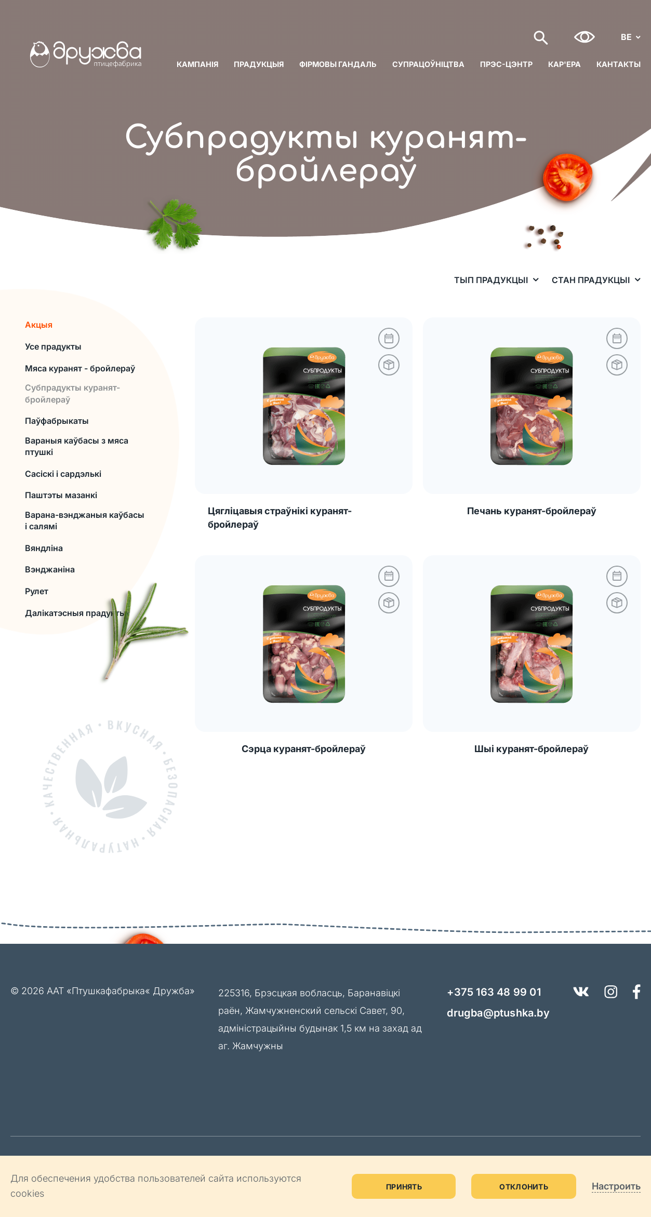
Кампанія (197, 64)
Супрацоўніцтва (428, 64)
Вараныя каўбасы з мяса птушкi (76, 446)
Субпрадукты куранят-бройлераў (72, 393)
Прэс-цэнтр (506, 64)
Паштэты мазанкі (61, 495)
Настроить (616, 1186)
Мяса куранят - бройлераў (80, 368)
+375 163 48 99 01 (493, 992)
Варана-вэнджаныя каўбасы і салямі (84, 520)
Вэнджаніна (50, 569)
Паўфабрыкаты (57, 421)
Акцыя (38, 324)
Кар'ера (564, 64)
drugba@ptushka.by (498, 1013)
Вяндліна (44, 548)
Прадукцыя (259, 64)
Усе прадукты (53, 346)
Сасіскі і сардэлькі (63, 474)
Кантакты (618, 64)
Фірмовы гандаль (338, 64)
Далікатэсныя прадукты (75, 613)
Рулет (36, 591)
